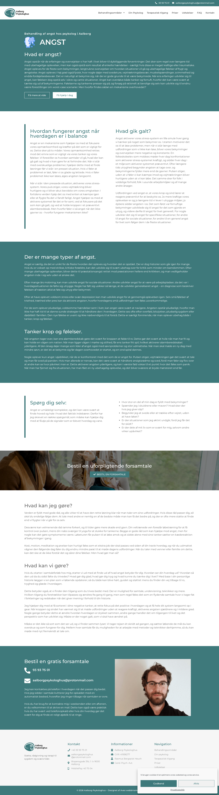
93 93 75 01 (41, 670)
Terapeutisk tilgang (157, 12)
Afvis (196, 783)
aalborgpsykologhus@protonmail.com (63, 680)
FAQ (199, 12)
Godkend (158, 783)
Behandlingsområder (111, 12)
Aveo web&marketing (131, 790)
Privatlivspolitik (177, 790)
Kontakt (210, 12)
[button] (37, 95)
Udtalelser (187, 12)
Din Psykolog (136, 12)
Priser (175, 12)
